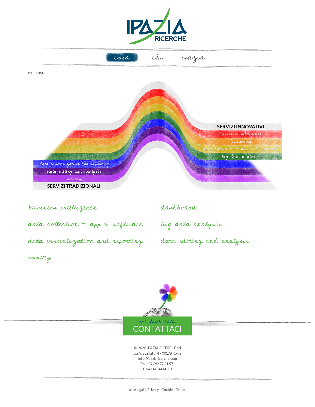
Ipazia (193, 57)
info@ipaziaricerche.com (157, 358)
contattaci (157, 325)
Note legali (136, 390)
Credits (181, 390)
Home (29, 73)
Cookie (167, 390)
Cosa (122, 57)
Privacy (153, 390)
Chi (157, 57)
